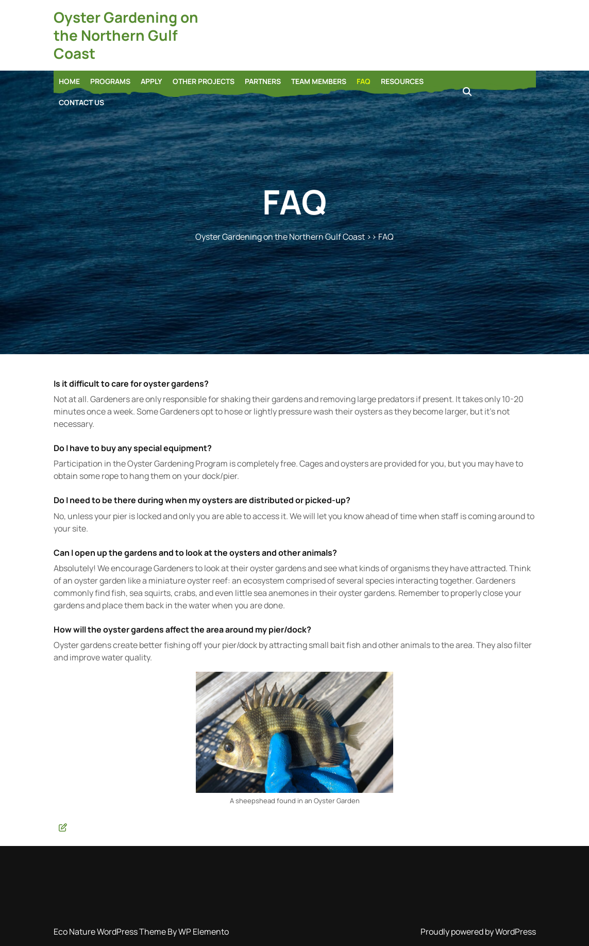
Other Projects (203, 81)
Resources (402, 81)
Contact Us (81, 102)
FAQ (364, 81)
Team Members (318, 81)
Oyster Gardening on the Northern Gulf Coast (126, 35)
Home (69, 81)
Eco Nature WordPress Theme (110, 931)
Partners (263, 81)
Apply (151, 81)
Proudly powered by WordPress (478, 931)
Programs (110, 81)
